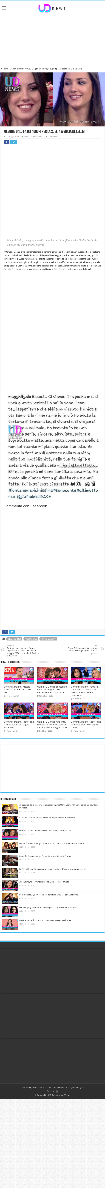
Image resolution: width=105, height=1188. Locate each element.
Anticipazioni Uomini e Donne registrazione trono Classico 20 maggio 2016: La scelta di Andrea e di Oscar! (23, 651)
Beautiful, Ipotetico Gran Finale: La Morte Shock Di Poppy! (45, 856)
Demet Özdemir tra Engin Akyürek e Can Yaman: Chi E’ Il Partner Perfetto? (52, 843)
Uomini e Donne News (20, 69)
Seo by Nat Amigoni (75, 1087)
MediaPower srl (40, 1087)
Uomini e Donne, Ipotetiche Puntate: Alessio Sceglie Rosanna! (19, 724)
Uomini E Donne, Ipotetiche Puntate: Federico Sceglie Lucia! (86, 724)
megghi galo (31, 639)
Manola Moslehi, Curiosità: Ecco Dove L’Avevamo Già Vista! (45, 920)
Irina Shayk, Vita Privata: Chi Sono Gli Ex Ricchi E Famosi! (44, 882)
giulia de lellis (14, 639)
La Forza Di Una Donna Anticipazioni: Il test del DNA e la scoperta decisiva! (52, 869)
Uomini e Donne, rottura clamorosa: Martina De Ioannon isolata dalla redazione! (84, 691)
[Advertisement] (52, 38)
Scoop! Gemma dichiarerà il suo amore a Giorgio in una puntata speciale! (82, 649)
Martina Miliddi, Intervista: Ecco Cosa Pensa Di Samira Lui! (45, 830)
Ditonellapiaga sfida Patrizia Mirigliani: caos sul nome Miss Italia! (48, 907)
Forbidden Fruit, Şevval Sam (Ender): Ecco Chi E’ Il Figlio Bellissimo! (48, 895)
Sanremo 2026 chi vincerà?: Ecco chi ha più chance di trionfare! (47, 818)
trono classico (48, 639)
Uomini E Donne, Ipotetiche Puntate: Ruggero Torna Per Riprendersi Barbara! (52, 689)
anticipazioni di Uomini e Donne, (18, 266)
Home (4, 69)
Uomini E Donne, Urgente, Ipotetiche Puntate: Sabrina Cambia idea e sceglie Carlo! (52, 724)
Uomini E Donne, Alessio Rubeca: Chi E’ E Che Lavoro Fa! (18, 689)
